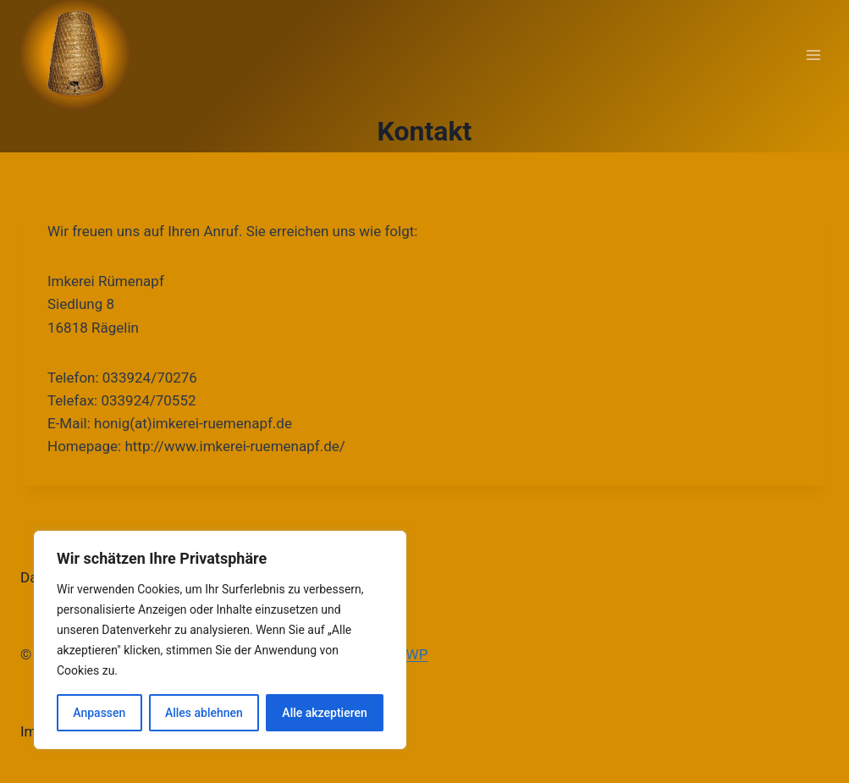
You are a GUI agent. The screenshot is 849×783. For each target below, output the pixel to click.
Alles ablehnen (204, 713)
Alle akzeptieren (324, 713)
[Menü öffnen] (813, 54)
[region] (220, 640)
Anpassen (99, 713)
